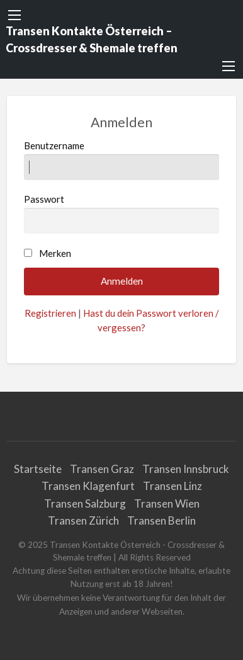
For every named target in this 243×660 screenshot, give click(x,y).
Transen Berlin (161, 520)
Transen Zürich (83, 520)
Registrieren (50, 313)
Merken (55, 253)
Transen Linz (172, 485)
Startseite (38, 468)
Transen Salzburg (85, 503)
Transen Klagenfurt (88, 485)
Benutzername (122, 160)
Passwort (122, 213)
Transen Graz (102, 468)
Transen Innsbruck (185, 468)
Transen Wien (167, 503)
